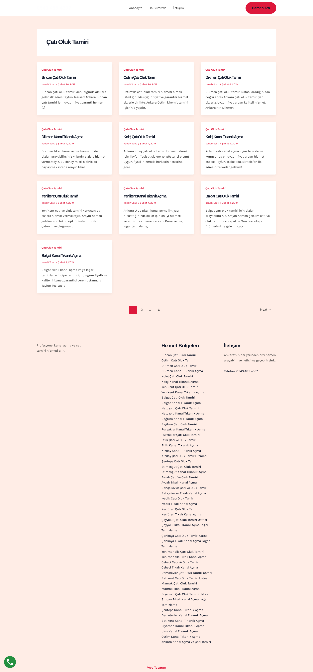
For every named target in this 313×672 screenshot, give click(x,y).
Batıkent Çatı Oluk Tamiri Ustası (184, 576)
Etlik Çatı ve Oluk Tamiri (178, 439)
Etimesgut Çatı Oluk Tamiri (181, 465)
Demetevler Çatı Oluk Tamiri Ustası (186, 571)
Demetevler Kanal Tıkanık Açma (184, 613)
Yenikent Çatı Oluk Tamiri (60, 196)
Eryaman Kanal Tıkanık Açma (182, 623)
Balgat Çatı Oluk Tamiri (222, 196)
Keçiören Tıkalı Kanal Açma (181, 513)
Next (265, 309)
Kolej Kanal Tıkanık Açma (224, 137)
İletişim (178, 8)
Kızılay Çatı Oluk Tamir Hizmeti (184, 455)
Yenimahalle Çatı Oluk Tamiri (182, 550)
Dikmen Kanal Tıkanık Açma (63, 137)
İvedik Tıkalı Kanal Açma (179, 502)
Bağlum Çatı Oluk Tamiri (179, 423)
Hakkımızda (157, 8)
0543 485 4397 (54, 8)
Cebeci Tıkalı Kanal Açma (179, 565)
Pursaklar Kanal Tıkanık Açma (183, 428)
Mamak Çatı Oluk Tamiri (179, 581)
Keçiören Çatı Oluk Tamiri (180, 507)
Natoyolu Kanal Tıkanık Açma (182, 413)
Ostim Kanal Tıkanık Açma (180, 634)
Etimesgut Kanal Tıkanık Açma (184, 471)
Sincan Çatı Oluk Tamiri (59, 77)
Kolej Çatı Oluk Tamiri (140, 137)
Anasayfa (135, 8)
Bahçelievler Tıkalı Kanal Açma (183, 492)
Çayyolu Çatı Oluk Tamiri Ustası (184, 518)
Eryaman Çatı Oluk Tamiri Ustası (185, 592)
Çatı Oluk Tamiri (52, 69)
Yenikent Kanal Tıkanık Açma (146, 196)
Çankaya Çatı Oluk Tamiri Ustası (184, 534)
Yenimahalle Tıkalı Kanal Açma (183, 555)
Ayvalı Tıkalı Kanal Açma (179, 481)
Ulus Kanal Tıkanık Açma (179, 629)
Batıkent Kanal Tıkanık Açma (182, 618)
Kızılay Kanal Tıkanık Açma (181, 450)
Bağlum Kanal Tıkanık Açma (182, 418)
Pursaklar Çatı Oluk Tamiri (180, 434)
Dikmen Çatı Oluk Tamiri (223, 77)
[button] (261, 8)
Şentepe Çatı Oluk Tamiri (179, 460)
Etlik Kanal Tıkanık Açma (179, 444)
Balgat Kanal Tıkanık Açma (62, 255)
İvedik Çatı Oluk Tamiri (177, 497)
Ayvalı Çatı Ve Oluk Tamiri (179, 476)
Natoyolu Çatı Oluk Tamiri (180, 407)
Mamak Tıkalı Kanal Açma (180, 586)
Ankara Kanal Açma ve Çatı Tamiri (186, 639)
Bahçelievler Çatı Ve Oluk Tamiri (184, 486)
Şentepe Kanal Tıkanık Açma (182, 607)
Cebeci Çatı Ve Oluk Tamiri (180, 560)
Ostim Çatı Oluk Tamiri (140, 77)
